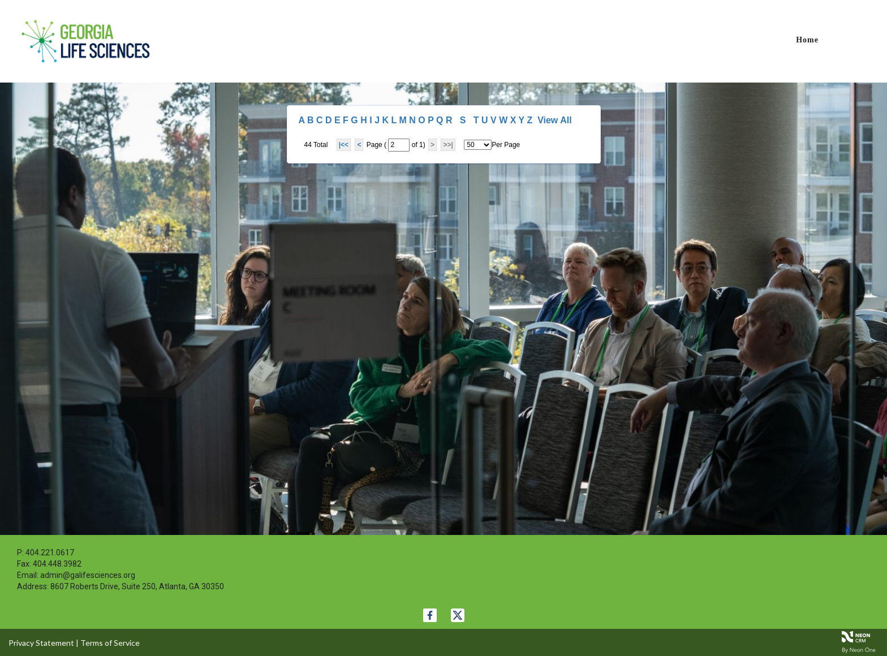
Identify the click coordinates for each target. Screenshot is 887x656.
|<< (343, 145)
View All (554, 120)
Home (807, 40)
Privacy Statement (41, 643)
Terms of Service (110, 643)
